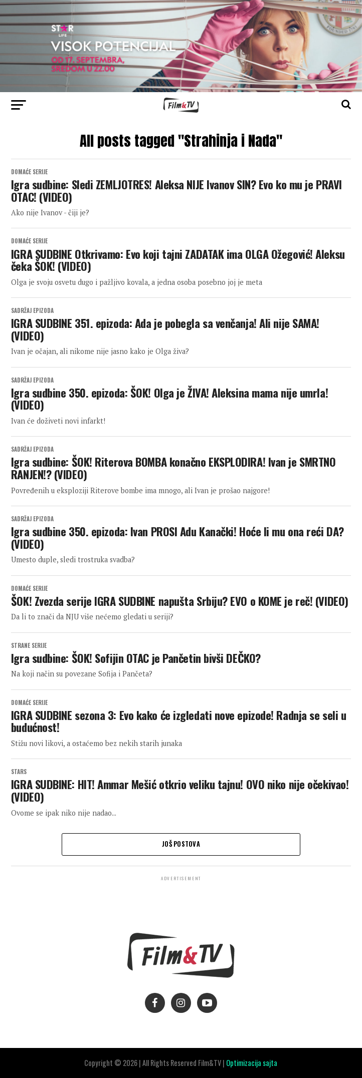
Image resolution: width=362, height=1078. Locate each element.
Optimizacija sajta (251, 1062)
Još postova (181, 844)
